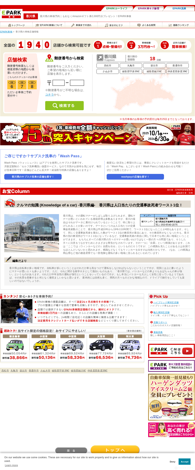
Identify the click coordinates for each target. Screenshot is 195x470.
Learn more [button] (11, 465)
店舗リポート (160, 322)
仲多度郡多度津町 (178, 71)
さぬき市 (107, 71)
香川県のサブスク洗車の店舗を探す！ (33, 176)
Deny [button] (173, 461)
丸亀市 (131, 65)
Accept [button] (185, 461)
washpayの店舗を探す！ (135, 176)
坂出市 (154, 65)
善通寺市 (177, 65)
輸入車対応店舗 (161, 312)
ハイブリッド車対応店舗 (166, 302)
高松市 (107, 65)
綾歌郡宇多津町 (131, 71)
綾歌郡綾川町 (154, 71)
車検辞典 (158, 332)
